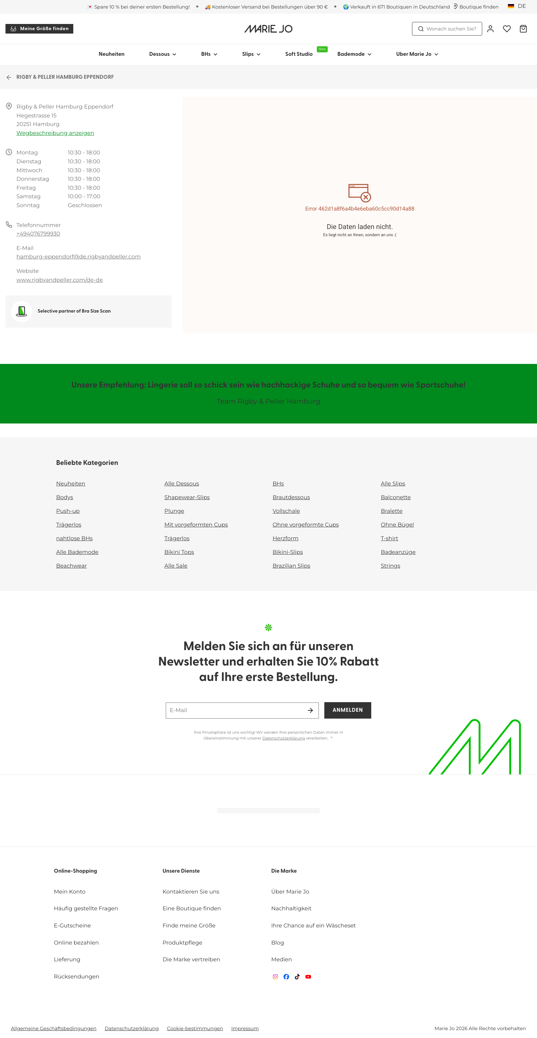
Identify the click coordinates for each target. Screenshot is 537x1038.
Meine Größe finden (39, 28)
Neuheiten (111, 54)
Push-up (68, 511)
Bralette (391, 511)
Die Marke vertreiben (191, 960)
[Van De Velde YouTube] (308, 978)
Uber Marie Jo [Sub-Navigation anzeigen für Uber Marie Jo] (417, 54)
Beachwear (71, 566)
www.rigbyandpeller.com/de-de (59, 280)
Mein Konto (69, 892)
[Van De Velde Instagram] (275, 978)
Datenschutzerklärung (283, 738)
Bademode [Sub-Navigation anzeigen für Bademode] (354, 54)
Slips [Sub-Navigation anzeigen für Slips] (251, 54)
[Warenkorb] (523, 29)
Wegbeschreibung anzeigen (55, 133)
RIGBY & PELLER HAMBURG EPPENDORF (59, 77)
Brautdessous (291, 497)
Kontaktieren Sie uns (191, 892)
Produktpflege (182, 943)
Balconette (396, 497)
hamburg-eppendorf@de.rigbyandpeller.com (78, 257)
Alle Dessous (181, 484)
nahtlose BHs (74, 538)
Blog (277, 943)
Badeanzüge (398, 552)
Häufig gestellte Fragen (86, 909)
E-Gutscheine (72, 926)
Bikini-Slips (288, 552)
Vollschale (286, 511)
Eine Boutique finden (192, 909)
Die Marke (284, 871)
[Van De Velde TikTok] (297, 978)
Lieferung (67, 960)
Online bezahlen (76, 943)
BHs (278, 484)
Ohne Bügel (397, 525)
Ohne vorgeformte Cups (306, 525)
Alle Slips (393, 484)
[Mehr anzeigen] (331, 738)
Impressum (245, 1028)
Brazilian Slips (291, 566)
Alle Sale (175, 566)
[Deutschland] (519, 6)
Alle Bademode (77, 552)
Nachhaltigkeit (291, 909)
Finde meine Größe (189, 926)
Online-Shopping (75, 871)
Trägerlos (68, 525)
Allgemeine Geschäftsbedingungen (54, 1028)
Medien (281, 960)
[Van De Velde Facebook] (286, 978)
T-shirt (389, 538)
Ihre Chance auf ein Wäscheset (313, 926)
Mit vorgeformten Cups (196, 525)
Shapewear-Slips (187, 497)
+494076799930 (38, 234)
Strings (390, 566)
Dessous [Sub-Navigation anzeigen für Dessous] (163, 54)
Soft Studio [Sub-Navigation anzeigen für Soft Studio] (305, 51)
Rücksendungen (76, 977)
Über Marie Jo (290, 892)
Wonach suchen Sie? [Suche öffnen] (447, 29)
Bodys (64, 497)
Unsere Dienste (181, 871)
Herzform (286, 538)
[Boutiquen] (475, 7)
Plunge (174, 511)
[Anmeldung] (490, 29)
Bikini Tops (179, 552)
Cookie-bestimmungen (195, 1028)
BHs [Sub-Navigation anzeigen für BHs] (209, 54)
